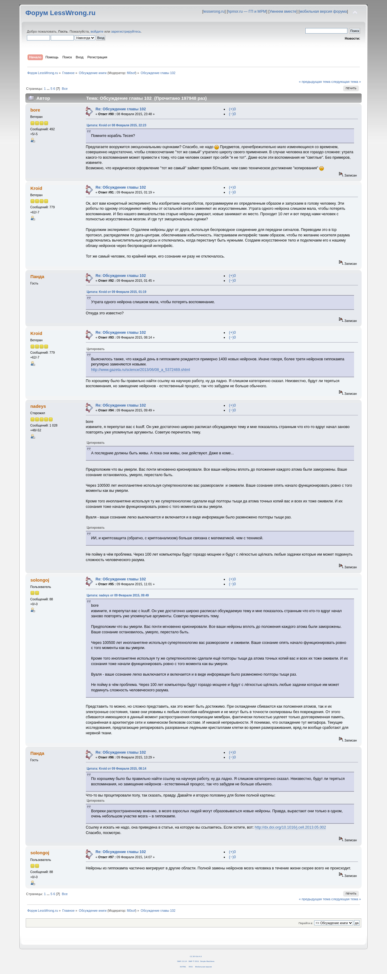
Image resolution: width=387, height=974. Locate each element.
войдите (97, 31)
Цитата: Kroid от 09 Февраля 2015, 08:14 (116, 768)
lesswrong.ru (214, 11)
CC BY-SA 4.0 (196, 956)
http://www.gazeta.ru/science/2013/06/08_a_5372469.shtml (140, 370)
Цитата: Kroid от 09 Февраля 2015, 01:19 (116, 292)
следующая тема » (346, 81)
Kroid (36, 188)
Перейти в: (305, 923)
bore (35, 109)
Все (64, 88)
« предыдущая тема (314, 81)
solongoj (39, 580)
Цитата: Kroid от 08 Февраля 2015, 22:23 (116, 125)
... (48, 88)
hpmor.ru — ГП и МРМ (247, 11)
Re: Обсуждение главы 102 (121, 109)
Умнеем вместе (282, 11)
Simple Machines (207, 961)
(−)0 (232, 114)
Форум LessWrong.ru (60, 13)
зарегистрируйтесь (126, 31)
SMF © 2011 (193, 961)
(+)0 (232, 109)
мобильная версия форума (323, 11)
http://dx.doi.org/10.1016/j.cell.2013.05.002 (290, 827)
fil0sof (131, 73)
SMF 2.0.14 (182, 961)
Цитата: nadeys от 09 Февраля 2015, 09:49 (118, 595)
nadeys (38, 406)
